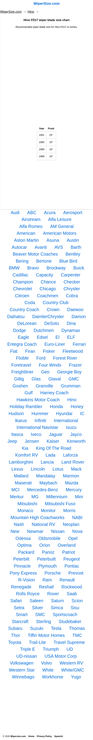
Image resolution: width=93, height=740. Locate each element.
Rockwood (71, 586)
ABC (31, 212)
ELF (71, 337)
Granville (44, 385)
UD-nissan (26, 656)
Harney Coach (54, 392)
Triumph (51, 649)
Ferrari (79, 344)
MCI (15, 489)
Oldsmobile (49, 538)
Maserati (23, 482)
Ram (47, 579)
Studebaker (70, 621)
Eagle (23, 337)
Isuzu (71, 427)
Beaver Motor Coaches (35, 254)
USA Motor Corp (61, 656)
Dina (71, 323)
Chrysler (72, 288)
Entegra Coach (22, 344)
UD (70, 649)
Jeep (12, 441)
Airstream (31, 219)
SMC (40, 614)
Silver (37, 607)
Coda (30, 302)
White (47, 670)
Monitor (48, 510)
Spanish (58, 736)
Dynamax (70, 330)
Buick (78, 267)
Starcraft (20, 621)
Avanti (41, 247)
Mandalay (45, 475)
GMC (74, 378)
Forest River (65, 358)
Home (31, 736)
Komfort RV (26, 455)
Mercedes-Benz (42, 489)
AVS (58, 247)
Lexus (17, 469)
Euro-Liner (54, 344)
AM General (62, 226)
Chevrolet (22, 288)
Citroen (22, 295)
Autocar (19, 247)
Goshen (20, 385)
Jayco (76, 434)
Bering (22, 261)
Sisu (75, 607)
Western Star (22, 670)
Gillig (19, 378)
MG (35, 496)
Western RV (71, 663)
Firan (30, 351)
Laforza (70, 455)
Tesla (56, 628)
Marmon (71, 475)
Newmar (35, 531)
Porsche (52, 573)
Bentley (73, 254)
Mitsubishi (27, 503)
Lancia (47, 462)
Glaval (54, 378)
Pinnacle (22, 566)
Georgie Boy (69, 371)
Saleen (36, 600)
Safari (16, 600)
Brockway (56, 267)
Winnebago (23, 676)
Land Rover (72, 462)
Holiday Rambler (26, 406)
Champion (23, 281)
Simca (57, 607)
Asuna (52, 240)
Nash (19, 524)
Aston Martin (26, 240)
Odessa (23, 538)
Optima (24, 545)
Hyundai (64, 413)
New (15, 531)
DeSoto (51, 323)
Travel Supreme (69, 642)
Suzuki (36, 628)
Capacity (44, 274)
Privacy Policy (44, 736)
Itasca (17, 434)
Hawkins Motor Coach (38, 399)
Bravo (33, 267)
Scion (77, 600)
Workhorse (52, 676)
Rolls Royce (27, 593)
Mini (79, 496)
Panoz (48, 552)
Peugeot (71, 559)
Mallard (21, 475)
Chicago (48, 288)
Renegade (21, 586)
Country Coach (24, 309)
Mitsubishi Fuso (60, 503)
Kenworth (76, 441)
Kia (25, 448)
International (66, 420)
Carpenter (70, 274)
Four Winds (50, 365)
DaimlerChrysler (48, 316)
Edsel (42, 337)
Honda (56, 406)
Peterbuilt (46, 559)
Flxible (22, 358)
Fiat (14, 351)
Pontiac (71, 566)
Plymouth (47, 566)
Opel (72, 538)
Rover (53, 593)
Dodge (19, 330)
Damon (79, 316)
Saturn (57, 600)
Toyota (14, 642)
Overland (67, 545)
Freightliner (22, 371)
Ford (40, 358)
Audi (15, 212)
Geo (45, 371)
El (57, 337)
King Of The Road (53, 448)
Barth (76, 247)
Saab (72, 593)
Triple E (27, 649)
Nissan (58, 531)
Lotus (58, 469)
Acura (50, 212)
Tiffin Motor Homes (46, 635)
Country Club (55, 302)
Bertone (44, 261)
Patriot (68, 552)
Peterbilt (21, 559)
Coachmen (47, 295)
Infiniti (40, 420)
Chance (48, 281)
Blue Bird (68, 261)
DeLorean (27, 323)
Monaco (25, 510)
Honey (77, 406)
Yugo (76, 676)
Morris (69, 510)
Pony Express (23, 573)
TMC (77, 635)
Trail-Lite (37, 642)
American (26, 233)
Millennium (56, 496)
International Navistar (37, 427)
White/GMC (72, 670)
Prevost (75, 573)
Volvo (46, 663)
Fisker (49, 351)
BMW (14, 267)
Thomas (77, 628)
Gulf (29, 392)
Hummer (40, 413)
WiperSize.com (46, 3)
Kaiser (53, 441)
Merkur (17, 496)
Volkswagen (21, 663)
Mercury (74, 489)
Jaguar (56, 434)
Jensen (32, 441)
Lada (50, 455)
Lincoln (38, 469)
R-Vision (26, 579)
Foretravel (21, 365)
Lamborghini (21, 462)
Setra (19, 607)
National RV (43, 524)
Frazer (75, 365)
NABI (77, 517)
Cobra (72, 295)
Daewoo (75, 309)
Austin (73, 240)
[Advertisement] (46, 53)
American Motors (59, 233)
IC (82, 413)
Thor (15, 635)
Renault (67, 579)
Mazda (71, 482)
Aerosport (72, 212)
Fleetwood (73, 351)
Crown (53, 309)
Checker (72, 281)
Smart (21, 614)
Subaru (15, 628)
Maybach (48, 482)
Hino (31, 11)
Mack (76, 469)
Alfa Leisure (59, 219)
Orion (44, 545)
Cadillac (20, 274)
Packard (26, 552)
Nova (77, 531)
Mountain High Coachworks (37, 517)
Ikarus (21, 420)
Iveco (36, 434)
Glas (36, 378)
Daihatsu (16, 316)
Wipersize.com (18, 736)
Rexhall (46, 586)
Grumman (70, 385)
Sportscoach (65, 614)
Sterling (43, 621)
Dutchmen (44, 330)
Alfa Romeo (31, 226)
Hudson (16, 413)
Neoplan (71, 524)
